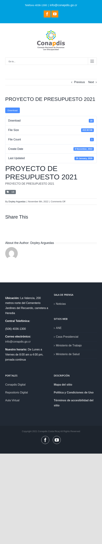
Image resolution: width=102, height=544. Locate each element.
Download (12, 110)
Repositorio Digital (16, 392)
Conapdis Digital (15, 384)
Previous (79, 82)
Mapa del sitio (63, 384)
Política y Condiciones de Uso (74, 392)
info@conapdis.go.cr (63, 5)
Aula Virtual (12, 400)
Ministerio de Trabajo (69, 345)
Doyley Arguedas (17, 201)
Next (91, 82)
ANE (59, 327)
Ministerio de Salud (68, 354)
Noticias (61, 303)
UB (10, 192)
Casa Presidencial (67, 336)
